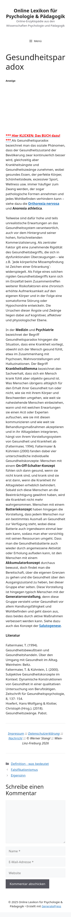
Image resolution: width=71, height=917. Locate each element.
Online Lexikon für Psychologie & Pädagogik (35, 13)
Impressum (16, 733)
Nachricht (16, 738)
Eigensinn (18, 775)
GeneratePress (51, 906)
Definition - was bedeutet (30, 764)
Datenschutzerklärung (44, 733)
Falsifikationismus (24, 769)
